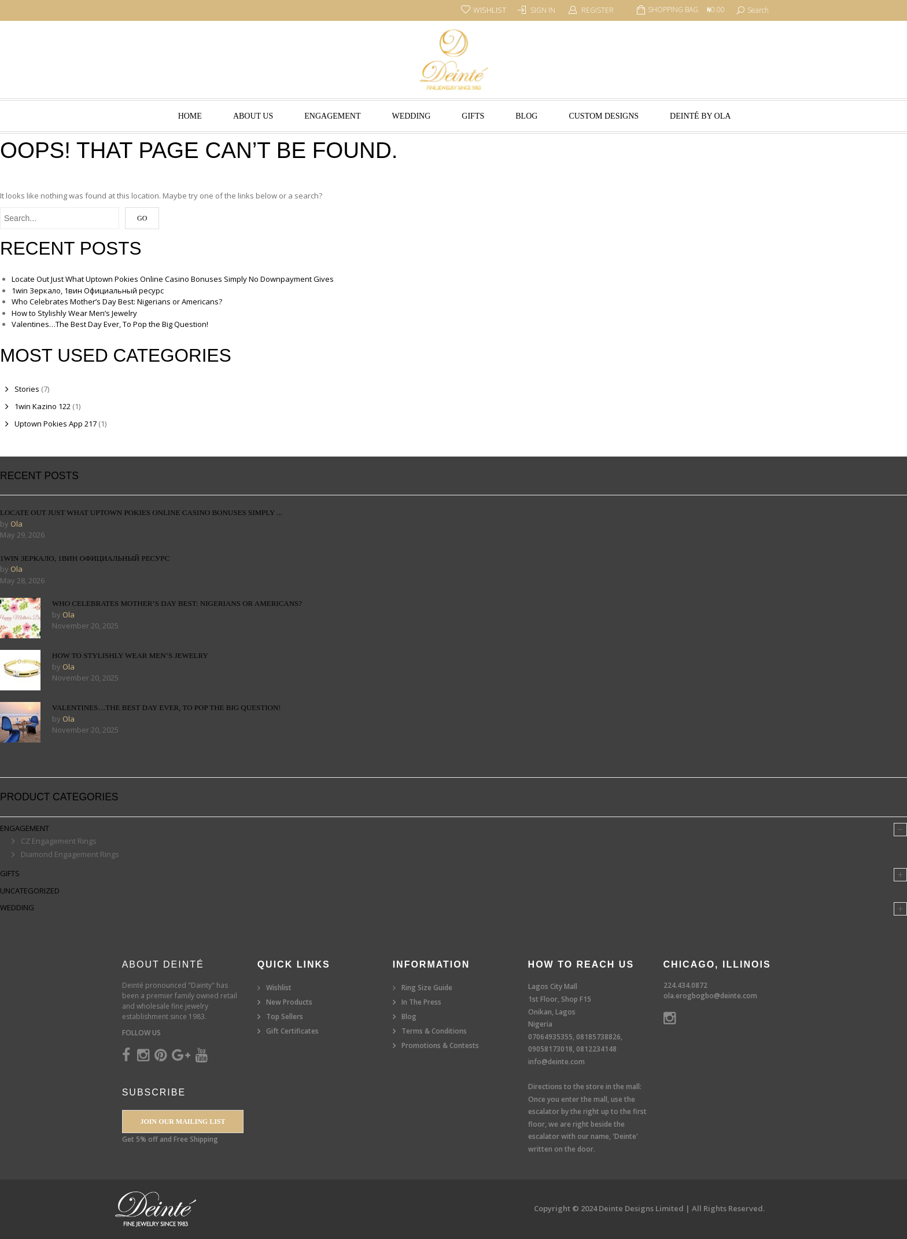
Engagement (332, 116)
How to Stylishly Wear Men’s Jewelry (74, 313)
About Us (253, 116)
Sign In (542, 10)
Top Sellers (284, 1016)
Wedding (411, 116)
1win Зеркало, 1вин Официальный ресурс (88, 290)
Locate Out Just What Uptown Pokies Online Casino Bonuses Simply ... (141, 512)
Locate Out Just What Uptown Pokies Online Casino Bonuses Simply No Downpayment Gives (173, 279)
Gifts (473, 116)
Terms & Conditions (434, 1031)
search (758, 10)
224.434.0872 (685, 985)
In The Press (421, 1002)
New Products (289, 1002)
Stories (26, 389)
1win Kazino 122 (42, 406)
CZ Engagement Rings (59, 841)
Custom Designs (604, 116)
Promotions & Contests (440, 1045)
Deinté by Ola (700, 116)
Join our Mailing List (182, 1121)
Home (190, 116)
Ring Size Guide (426, 987)
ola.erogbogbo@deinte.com (710, 996)
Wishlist (279, 987)
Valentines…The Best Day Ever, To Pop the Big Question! (110, 324)
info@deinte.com (556, 1062)
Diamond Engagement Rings (70, 854)
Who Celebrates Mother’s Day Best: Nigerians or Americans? (117, 301)
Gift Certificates (292, 1031)
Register (597, 10)
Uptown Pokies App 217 (55, 423)
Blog (526, 116)
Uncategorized (30, 890)
